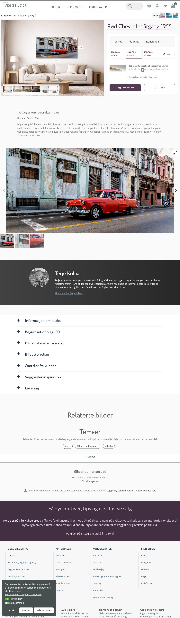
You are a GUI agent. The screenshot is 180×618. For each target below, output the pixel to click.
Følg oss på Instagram (80, 533)
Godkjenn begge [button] (44, 610)
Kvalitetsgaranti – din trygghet (107, 576)
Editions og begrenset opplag (22, 562)
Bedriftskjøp (98, 569)
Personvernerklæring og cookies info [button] (23, 594)
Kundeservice (102, 548)
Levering (97, 583)
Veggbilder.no (18, 548)
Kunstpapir (61, 569)
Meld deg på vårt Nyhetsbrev (21, 520)
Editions (145, 569)
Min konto (97, 562)
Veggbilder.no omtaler (18, 569)
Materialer (63, 548)
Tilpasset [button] (26, 610)
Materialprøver (63, 583)
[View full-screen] (175, 153)
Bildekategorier (90, 481)
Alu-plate (60, 555)
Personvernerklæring (103, 597)
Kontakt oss (98, 555)
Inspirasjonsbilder (16, 576)
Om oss (11, 555)
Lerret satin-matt (64, 562)
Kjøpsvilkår (98, 590)
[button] (7, 599)
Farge (143, 576)
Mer (166, 54)
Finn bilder (149, 548)
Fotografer (98, 7)
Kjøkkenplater (62, 576)
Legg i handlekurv (125, 87)
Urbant (16, 15)
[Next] (175, 190)
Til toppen (90, 456)
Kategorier (6, 15)
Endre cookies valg (146, 490)
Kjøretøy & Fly (27, 15)
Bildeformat (146, 583)
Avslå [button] (11, 610)
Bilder (55, 7)
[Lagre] (159, 87)
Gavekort (60, 590)
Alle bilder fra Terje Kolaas (69, 293)
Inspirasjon (75, 7)
